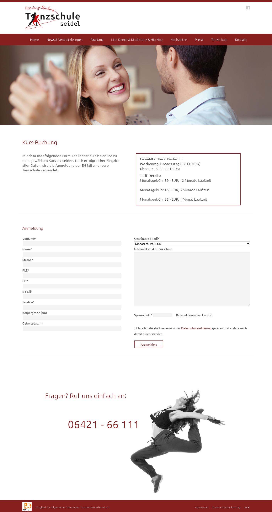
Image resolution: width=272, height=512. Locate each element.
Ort (25, 281)
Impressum (202, 507)
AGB (247, 507)
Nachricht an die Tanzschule (153, 249)
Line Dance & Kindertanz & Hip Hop (137, 39)
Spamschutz (143, 315)
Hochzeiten (178, 39)
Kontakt (241, 39)
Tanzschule (219, 39)
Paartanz (97, 39)
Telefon (28, 302)
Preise (199, 39)
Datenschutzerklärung (196, 328)
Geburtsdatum (32, 323)
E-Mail (27, 291)
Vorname (29, 238)
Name (27, 249)
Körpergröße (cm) (34, 312)
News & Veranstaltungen (65, 39)
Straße (27, 259)
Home (34, 39)
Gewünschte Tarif (147, 238)
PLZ (25, 270)
